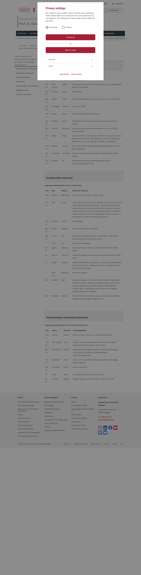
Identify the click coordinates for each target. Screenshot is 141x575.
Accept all (70, 37)
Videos (69, 27)
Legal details (64, 74)
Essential (53, 27)
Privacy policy (76, 74)
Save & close (70, 50)
